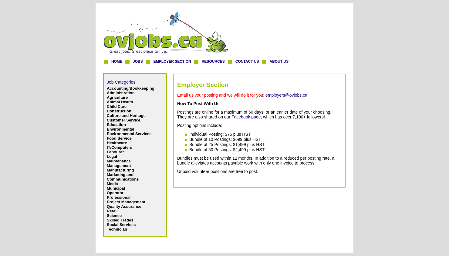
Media (112, 183)
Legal (112, 156)
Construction (119, 111)
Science (114, 215)
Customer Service (123, 120)
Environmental (120, 129)
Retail (112, 211)
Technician (117, 229)
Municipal (116, 188)
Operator (115, 193)
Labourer (115, 152)
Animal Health (120, 102)
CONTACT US (247, 61)
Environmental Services (129, 133)
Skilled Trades (120, 220)
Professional (118, 197)
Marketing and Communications (123, 176)
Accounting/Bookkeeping (130, 88)
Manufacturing (120, 170)
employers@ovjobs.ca (286, 95)
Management (119, 165)
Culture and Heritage (126, 115)
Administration (121, 93)
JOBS (138, 61)
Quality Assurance (124, 206)
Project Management (126, 202)
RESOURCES (213, 61)
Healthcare (117, 143)
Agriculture (117, 97)
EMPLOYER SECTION (172, 61)
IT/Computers (119, 147)
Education (116, 124)
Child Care (117, 106)
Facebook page (246, 117)
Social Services (121, 224)
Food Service (119, 138)
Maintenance (119, 161)
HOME (116, 61)
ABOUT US (279, 61)
